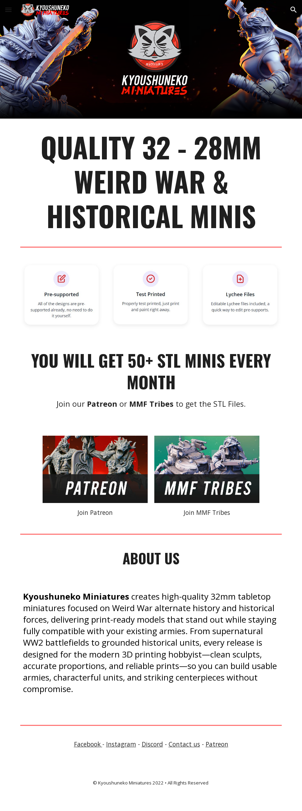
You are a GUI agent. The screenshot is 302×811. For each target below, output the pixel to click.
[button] (8, 9)
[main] (151, 181)
